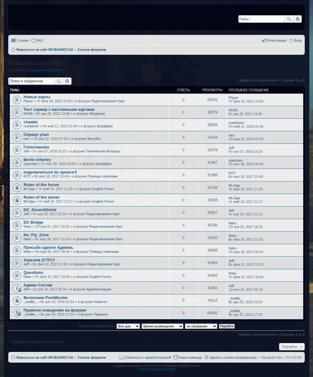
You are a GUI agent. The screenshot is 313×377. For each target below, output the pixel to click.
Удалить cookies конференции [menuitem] (233, 357)
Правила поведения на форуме (55, 310)
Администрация (99, 289)
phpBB (146, 366)
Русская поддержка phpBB (156, 369)
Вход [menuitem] (298, 40)
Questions (33, 272)
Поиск (288, 19)
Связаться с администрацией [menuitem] (148, 357)
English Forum (103, 189)
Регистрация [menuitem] (276, 40)
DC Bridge (33, 222)
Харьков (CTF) (38, 260)
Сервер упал (36, 134)
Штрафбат (105, 126)
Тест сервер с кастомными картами (59, 109)
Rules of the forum (41, 184)
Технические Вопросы (103, 151)
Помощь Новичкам (102, 176)
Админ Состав (38, 285)
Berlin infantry (37, 159)
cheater (31, 122)
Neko (27, 226)
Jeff (26, 151)
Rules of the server (42, 197)
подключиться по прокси (49, 172)
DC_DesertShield (40, 209)
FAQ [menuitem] (39, 40)
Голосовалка (36, 147)
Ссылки (23, 40)
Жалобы (94, 138)
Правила (101, 314)
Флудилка (97, 113)
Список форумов (92, 357)
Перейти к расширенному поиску (37, 70)
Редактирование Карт (108, 101)
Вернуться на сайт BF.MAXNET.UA (45, 357)
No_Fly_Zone (36, 235)
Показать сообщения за (109, 326)
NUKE (28, 113)
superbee (31, 164)
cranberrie (31, 126)
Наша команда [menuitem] (190, 357)
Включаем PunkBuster (46, 297)
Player (28, 101)
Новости (100, 302)
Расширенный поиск (297, 19)
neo (26, 138)
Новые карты (37, 97)
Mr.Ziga (29, 189)
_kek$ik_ (30, 302)
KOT (27, 176)
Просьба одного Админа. (49, 247)
